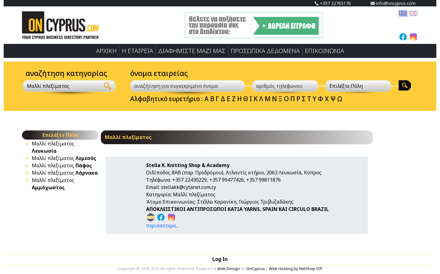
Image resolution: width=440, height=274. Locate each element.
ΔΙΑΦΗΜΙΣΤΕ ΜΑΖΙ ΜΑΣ (192, 51)
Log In (220, 259)
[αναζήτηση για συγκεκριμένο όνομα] (187, 86)
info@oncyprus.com (393, 3)
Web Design (228, 268)
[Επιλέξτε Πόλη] (358, 86)
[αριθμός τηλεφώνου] (285, 86)
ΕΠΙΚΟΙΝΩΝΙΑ (324, 51)
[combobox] (61, 86)
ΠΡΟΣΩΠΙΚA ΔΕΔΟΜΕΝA (265, 51)
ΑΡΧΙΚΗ (106, 51)
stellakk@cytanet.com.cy (188, 187)
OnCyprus (255, 268)
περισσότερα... (162, 225)
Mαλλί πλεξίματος (64, 158)
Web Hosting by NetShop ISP (296, 268)
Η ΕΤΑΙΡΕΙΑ (137, 51)
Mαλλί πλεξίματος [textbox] (48, 86)
